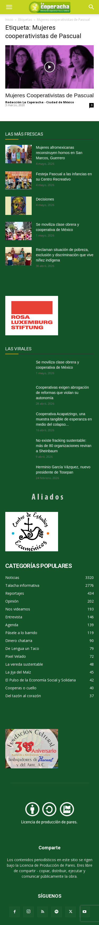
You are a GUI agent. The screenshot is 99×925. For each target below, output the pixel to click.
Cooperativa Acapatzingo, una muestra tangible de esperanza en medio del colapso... (64, 419)
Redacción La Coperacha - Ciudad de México (39, 102)
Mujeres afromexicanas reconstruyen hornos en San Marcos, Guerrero (59, 152)
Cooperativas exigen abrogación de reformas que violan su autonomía (62, 392)
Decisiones (45, 199)
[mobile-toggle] (9, 7)
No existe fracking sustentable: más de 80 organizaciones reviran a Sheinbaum (63, 445)
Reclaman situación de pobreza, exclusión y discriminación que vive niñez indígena (64, 255)
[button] (91, 7)
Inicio (9, 19)
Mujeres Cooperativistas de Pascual (49, 95)
